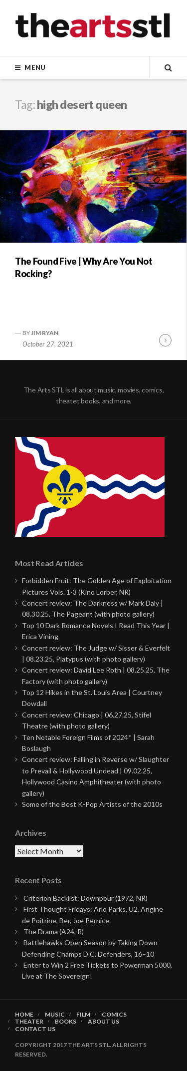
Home (24, 1014)
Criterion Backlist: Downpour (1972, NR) (85, 898)
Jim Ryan (44, 333)
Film (83, 1014)
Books (65, 1021)
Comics (114, 1014)
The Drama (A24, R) (53, 931)
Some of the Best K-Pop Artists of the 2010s (92, 804)
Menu (34, 67)
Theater (29, 1021)
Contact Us (35, 1029)
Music (55, 1014)
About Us (103, 1021)
